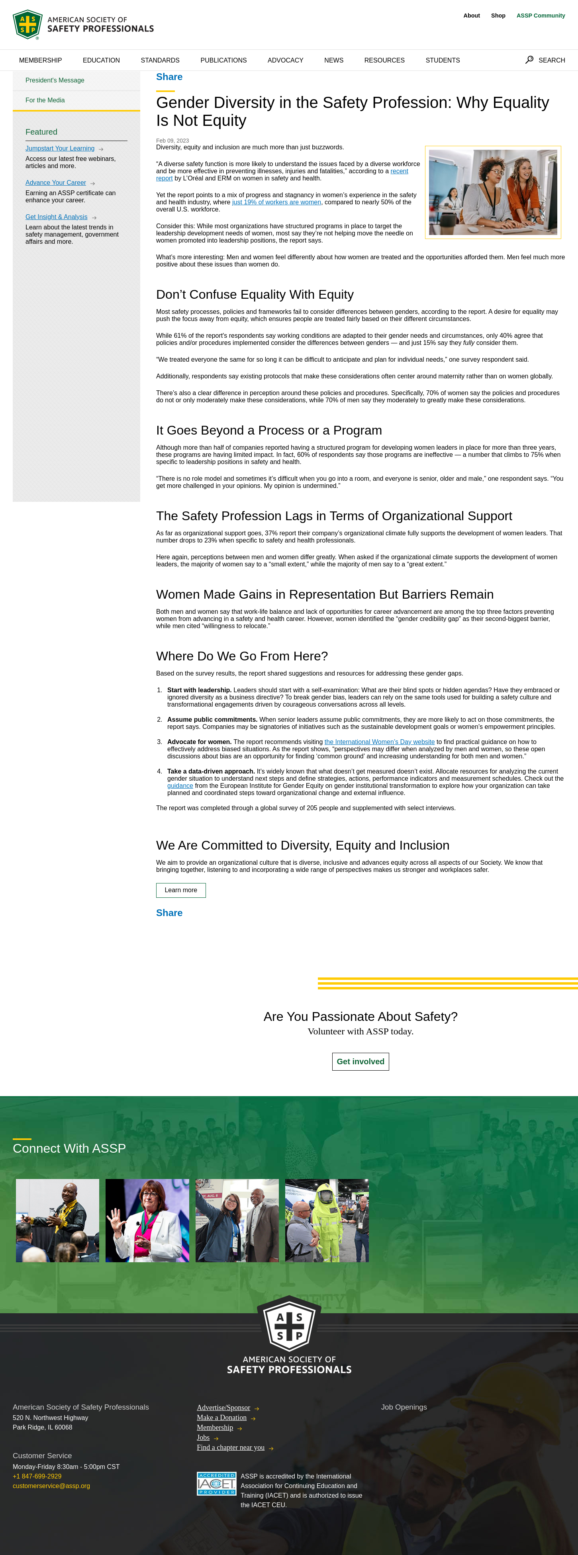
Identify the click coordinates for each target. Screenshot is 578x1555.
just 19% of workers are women (276, 202)
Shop (498, 15)
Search (552, 60)
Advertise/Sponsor (223, 1408)
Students (443, 60)
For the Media (45, 100)
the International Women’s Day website (380, 741)
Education (101, 60)
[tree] (76, 90)
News (333, 60)
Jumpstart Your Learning (59, 148)
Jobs (203, 1437)
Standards (160, 60)
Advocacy (286, 60)
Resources (384, 60)
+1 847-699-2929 (37, 1476)
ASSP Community (541, 15)
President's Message (54, 80)
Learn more (181, 890)
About (472, 15)
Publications (223, 60)
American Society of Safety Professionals (84, 24)
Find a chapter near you (231, 1447)
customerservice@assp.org (51, 1486)
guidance (180, 785)
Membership (40, 60)
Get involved (360, 1061)
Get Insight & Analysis (56, 216)
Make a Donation (222, 1418)
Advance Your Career (55, 182)
